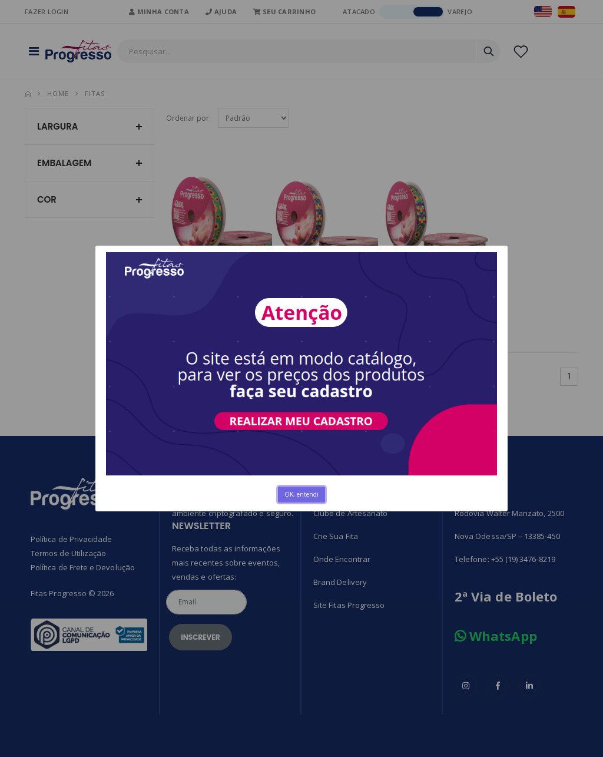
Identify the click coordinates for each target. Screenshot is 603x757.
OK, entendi (301, 494)
